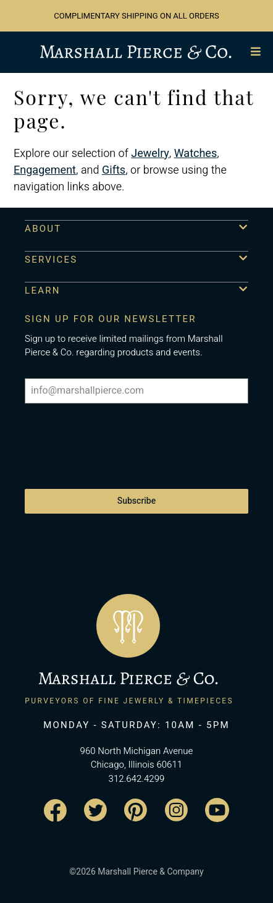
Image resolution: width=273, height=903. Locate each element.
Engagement (45, 170)
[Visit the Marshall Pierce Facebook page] (55, 810)
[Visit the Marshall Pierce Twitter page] (95, 810)
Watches (195, 153)
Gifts (113, 170)
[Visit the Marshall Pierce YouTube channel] (217, 810)
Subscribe (136, 500)
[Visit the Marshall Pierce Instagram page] (176, 810)
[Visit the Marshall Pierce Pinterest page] (135, 810)
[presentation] (118, 440)
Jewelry (150, 153)
